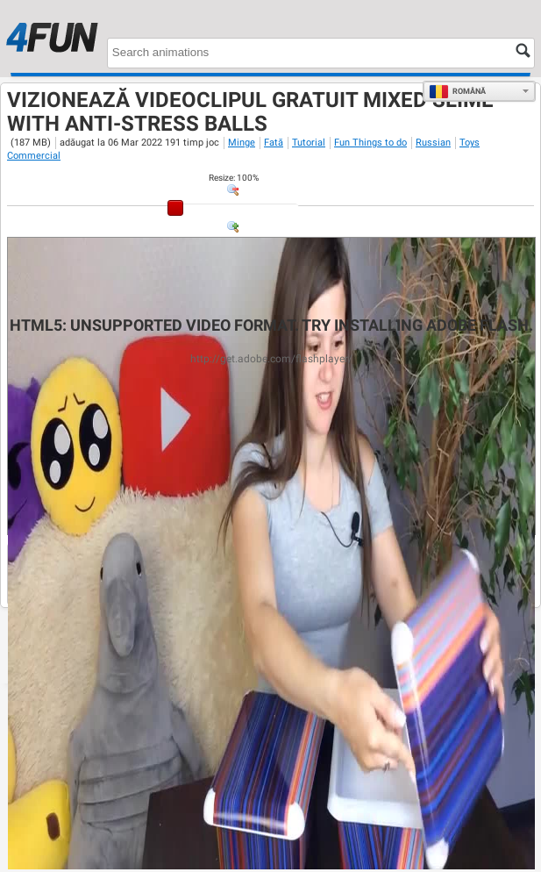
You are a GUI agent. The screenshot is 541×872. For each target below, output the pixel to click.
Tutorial (308, 142)
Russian (433, 142)
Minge (241, 142)
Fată (273, 142)
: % (234, 177)
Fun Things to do (370, 142)
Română (457, 91)
